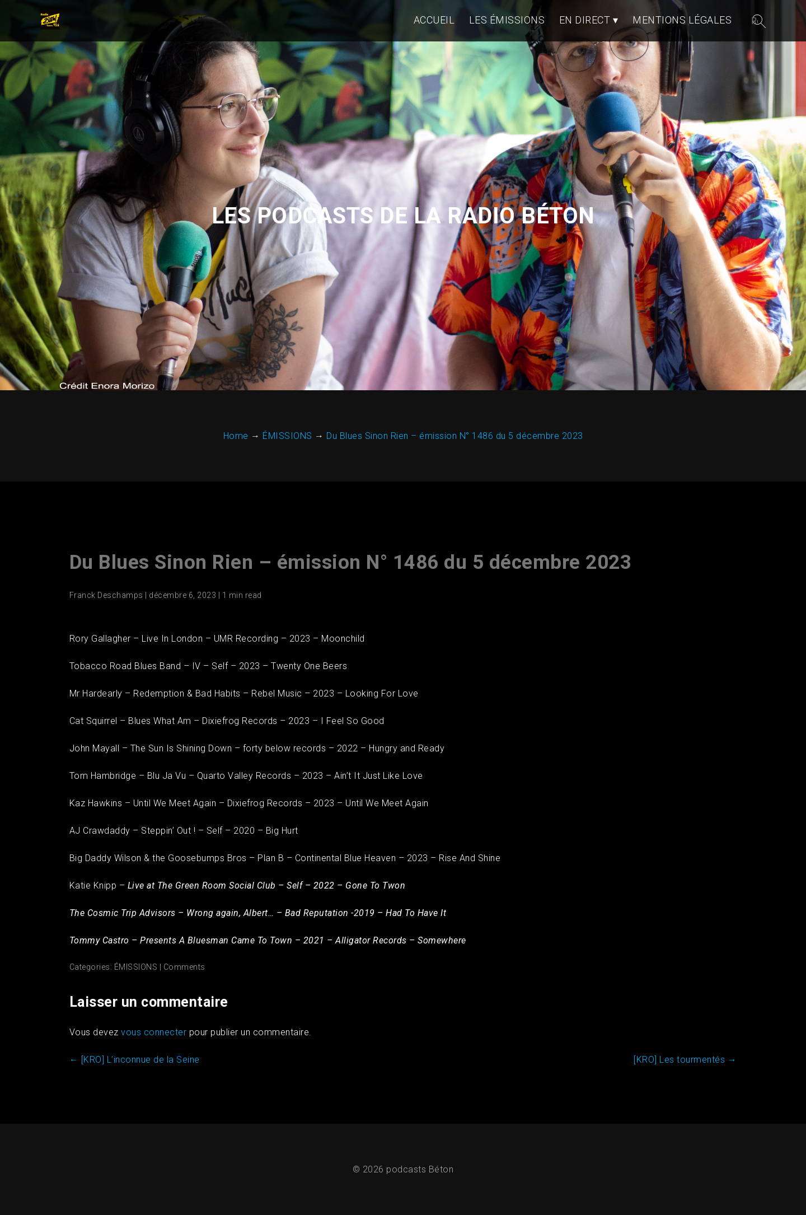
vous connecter (153, 1032)
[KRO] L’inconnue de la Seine (134, 1059)
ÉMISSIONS (136, 966)
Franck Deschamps (106, 595)
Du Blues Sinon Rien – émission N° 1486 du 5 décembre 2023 (350, 562)
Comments (184, 966)
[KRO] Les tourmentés (685, 1059)
